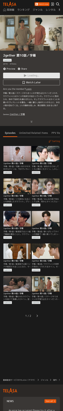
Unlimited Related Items (33, 133)
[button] (42, 4)
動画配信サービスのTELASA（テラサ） (19, 380)
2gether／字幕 (17, 114)
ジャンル (44, 380)
